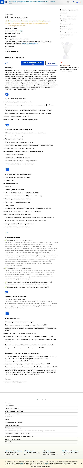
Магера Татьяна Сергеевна (30, 43)
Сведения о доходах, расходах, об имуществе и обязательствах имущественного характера (30, 430)
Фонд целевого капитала (12, 425)
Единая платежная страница (12, 439)
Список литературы (66, 35)
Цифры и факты (9, 405)
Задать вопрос (52, 63)
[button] (37, 399)
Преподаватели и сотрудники (13, 414)
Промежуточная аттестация (68, 32)
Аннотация (63, 13)
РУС (68, 1)
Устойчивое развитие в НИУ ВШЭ (14, 411)
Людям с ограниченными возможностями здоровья (19, 436)
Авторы (62, 38)
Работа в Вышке (9, 442)
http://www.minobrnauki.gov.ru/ (13, 451)
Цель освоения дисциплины (68, 16)
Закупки (7, 419)
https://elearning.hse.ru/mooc (70, 451)
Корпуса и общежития (11, 416)
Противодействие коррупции (13, 428)
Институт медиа (18, 31)
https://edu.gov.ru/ (29, 451)
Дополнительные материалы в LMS (32, 63)
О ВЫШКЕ (8, 402)
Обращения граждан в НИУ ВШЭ (14, 422)
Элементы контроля (66, 29)
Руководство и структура (12, 408)
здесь (21, 463)
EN (70, 1)
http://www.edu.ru (48, 451)
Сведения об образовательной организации (17, 433)
